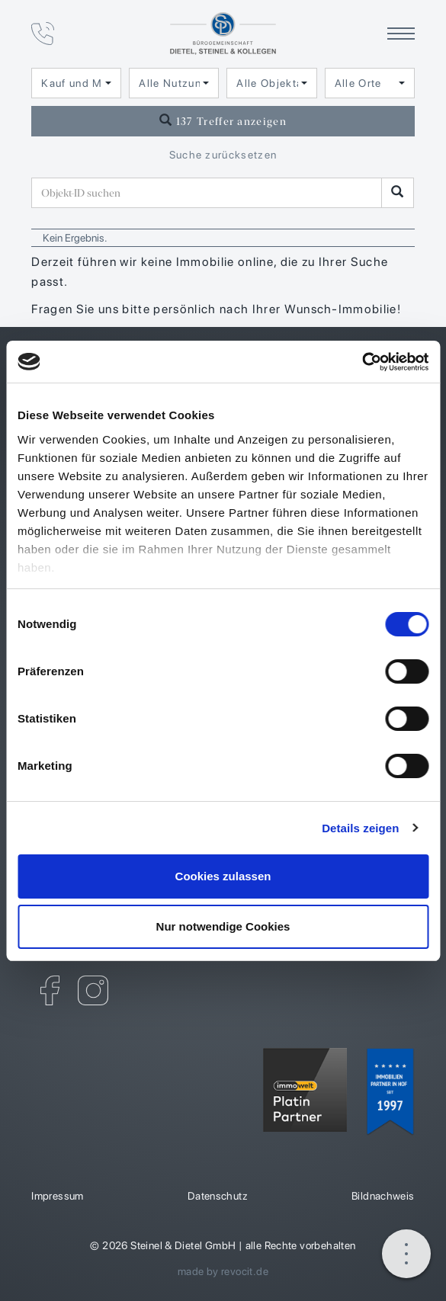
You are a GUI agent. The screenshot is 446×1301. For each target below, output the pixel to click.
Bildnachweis (383, 1196)
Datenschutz (218, 1196)
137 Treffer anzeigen (223, 120)
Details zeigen (360, 828)
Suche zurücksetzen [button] (223, 155)
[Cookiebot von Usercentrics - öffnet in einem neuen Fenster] (361, 362)
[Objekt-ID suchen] (206, 193)
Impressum (57, 1196)
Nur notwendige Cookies (223, 926)
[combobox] (76, 83)
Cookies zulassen (223, 876)
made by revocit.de (223, 1271)
